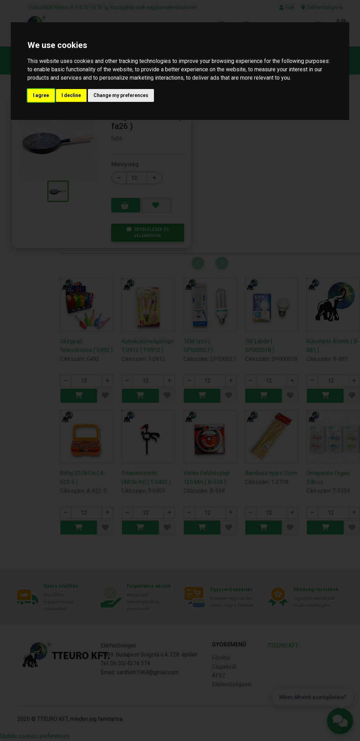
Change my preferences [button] (120, 95)
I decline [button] (71, 95)
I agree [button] (41, 95)
